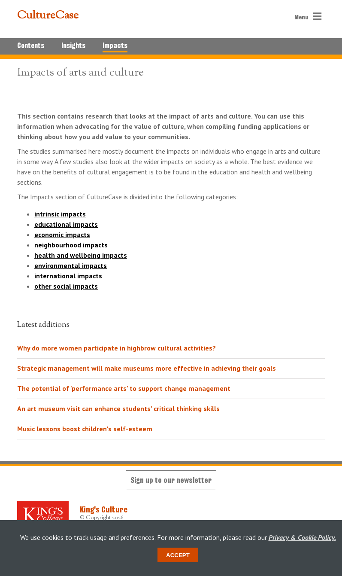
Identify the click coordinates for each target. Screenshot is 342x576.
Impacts (115, 45)
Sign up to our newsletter (171, 480)
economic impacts (62, 234)
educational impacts (66, 224)
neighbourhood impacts (71, 245)
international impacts (68, 275)
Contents (30, 45)
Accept (178, 555)
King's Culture (103, 509)
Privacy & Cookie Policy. (302, 537)
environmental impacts (70, 265)
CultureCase (48, 16)
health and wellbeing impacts (80, 255)
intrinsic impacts (60, 214)
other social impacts (66, 286)
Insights (73, 45)
